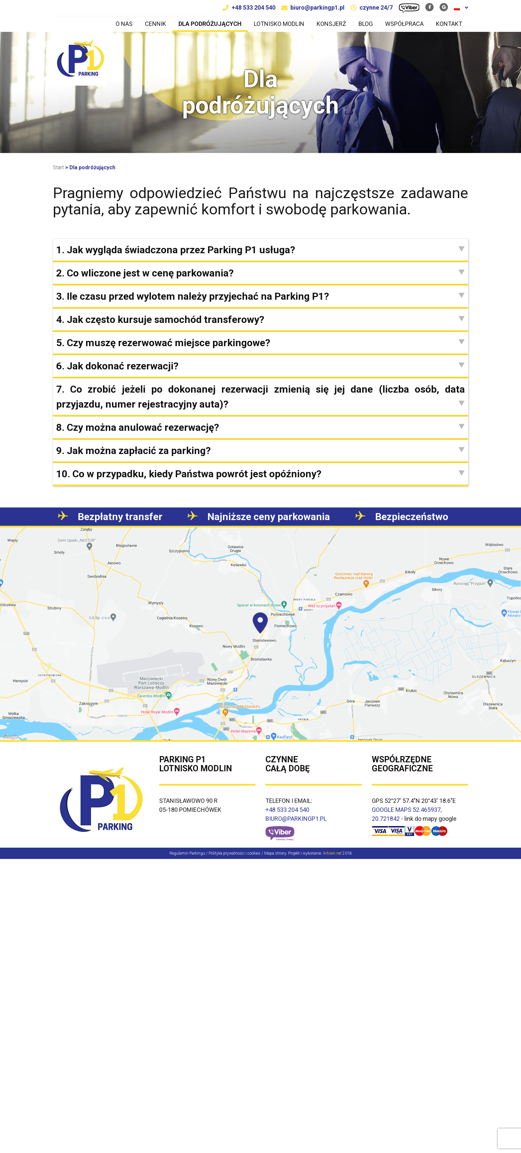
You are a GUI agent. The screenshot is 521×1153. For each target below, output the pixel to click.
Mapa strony (275, 853)
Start (58, 167)
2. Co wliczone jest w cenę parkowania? (260, 273)
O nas (124, 24)
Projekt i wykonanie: (315, 853)
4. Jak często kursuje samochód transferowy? (260, 319)
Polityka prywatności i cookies (234, 853)
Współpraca (404, 24)
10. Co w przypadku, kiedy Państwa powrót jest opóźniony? (260, 473)
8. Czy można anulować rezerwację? (260, 427)
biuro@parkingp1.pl (317, 7)
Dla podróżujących (210, 24)
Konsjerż (331, 24)
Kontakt (449, 24)
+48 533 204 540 (253, 7)
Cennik (155, 24)
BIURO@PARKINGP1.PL (296, 818)
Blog (366, 24)
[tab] (260, 249)
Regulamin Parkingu (187, 853)
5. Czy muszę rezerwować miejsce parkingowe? (260, 342)
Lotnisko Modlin (279, 24)
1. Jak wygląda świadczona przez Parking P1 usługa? (260, 249)
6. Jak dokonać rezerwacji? (260, 365)
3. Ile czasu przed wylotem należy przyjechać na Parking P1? (260, 296)
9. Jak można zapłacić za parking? (260, 450)
